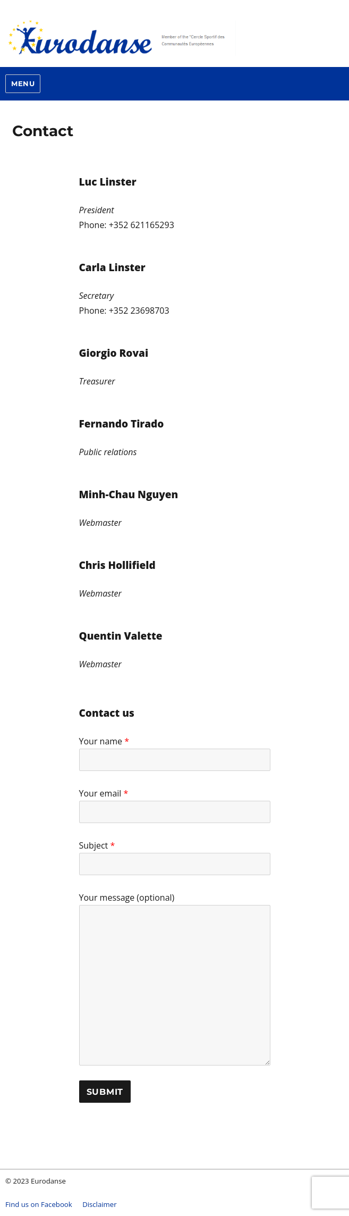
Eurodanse (164, 37)
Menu (23, 83)
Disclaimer (99, 1204)
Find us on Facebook (38, 1204)
